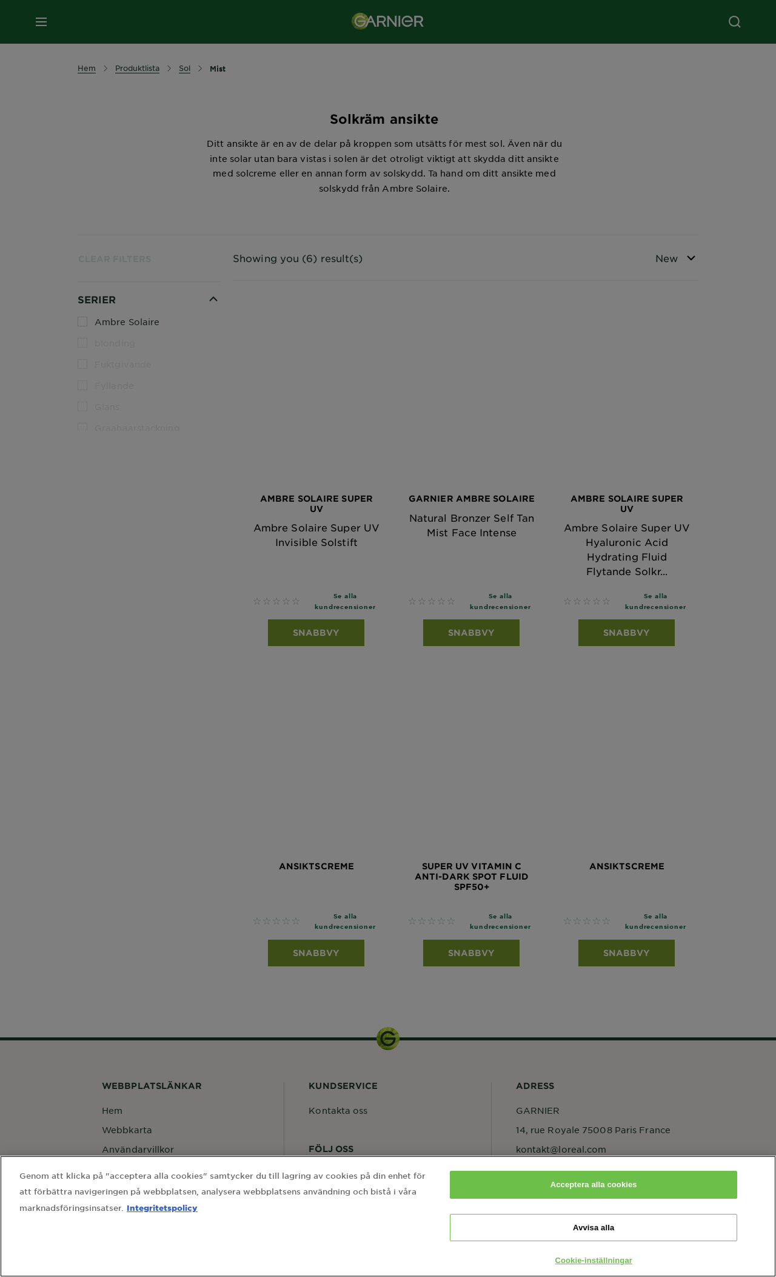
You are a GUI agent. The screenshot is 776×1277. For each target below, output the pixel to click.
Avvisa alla (593, 1245)
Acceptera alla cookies (593, 1202)
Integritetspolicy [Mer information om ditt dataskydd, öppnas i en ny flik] (162, 1225)
